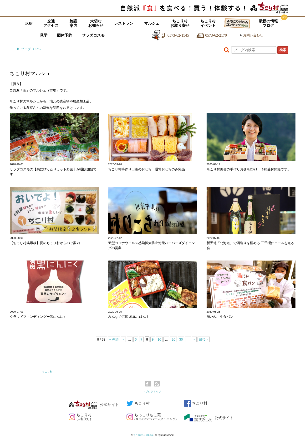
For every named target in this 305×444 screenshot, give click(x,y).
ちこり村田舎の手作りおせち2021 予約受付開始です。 (249, 169)
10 (159, 339)
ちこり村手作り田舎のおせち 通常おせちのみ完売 (146, 169)
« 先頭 (114, 339)
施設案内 (73, 23)
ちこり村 (47, 371)
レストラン (123, 23)
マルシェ (151, 23)
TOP (29, 23)
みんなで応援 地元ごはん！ (128, 317)
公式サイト (94, 405)
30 (181, 339)
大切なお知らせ (95, 23)
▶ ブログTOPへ (29, 49)
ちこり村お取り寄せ (179, 23)
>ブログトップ (152, 391)
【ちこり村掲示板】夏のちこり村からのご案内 (45, 243)
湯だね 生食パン (220, 317)
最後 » (203, 339)
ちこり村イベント (208, 23)
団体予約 (64, 35)
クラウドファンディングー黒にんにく (38, 317)
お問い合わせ (251, 35)
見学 (43, 35)
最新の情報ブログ (268, 23)
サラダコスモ (93, 35)
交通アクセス (51, 23)
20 (173, 339)
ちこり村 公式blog (143, 435)
